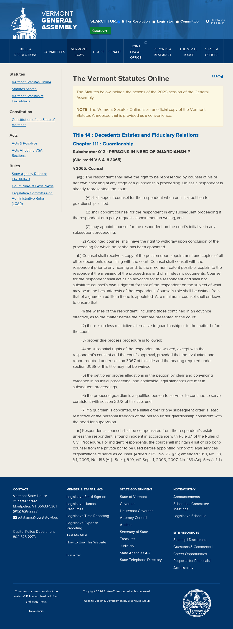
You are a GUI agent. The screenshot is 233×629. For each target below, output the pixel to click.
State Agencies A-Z (135, 553)
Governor (127, 504)
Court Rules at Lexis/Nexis (32, 186)
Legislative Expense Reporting (82, 525)
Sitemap (179, 540)
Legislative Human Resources (81, 506)
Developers (36, 611)
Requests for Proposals (191, 560)
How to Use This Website (86, 542)
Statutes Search (24, 89)
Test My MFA (76, 535)
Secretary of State (134, 532)
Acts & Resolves (24, 143)
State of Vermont (133, 497)
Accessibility (183, 568)
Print (217, 76)
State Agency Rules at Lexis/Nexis (29, 176)
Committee (188, 21)
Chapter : (103, 144)
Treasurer (127, 539)
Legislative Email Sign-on (86, 497)
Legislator (163, 21)
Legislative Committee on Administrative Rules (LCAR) (32, 198)
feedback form (49, 596)
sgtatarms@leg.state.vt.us (35, 517)
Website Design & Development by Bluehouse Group (117, 601)
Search (100, 31)
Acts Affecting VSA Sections (27, 153)
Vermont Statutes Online (31, 82)
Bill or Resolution (134, 21)
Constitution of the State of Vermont (33, 122)
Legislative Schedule (189, 516)
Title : (136, 135)
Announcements (186, 497)
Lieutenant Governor (136, 511)
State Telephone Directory (141, 560)
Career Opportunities (190, 554)
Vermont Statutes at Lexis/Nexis (27, 99)
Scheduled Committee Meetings (191, 506)
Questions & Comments (192, 547)
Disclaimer (73, 555)
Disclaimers (198, 540)
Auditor (126, 524)
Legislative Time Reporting (87, 516)
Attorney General (133, 517)
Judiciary (127, 546)
